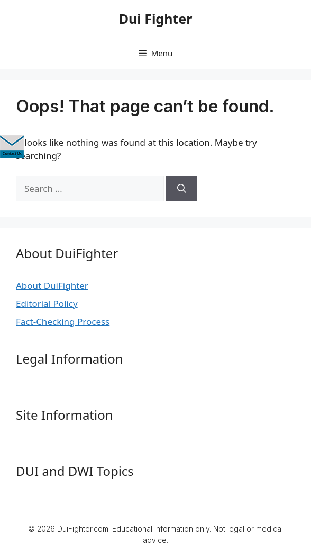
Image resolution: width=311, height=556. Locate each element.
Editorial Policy (47, 303)
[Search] (181, 188)
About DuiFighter (52, 285)
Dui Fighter (156, 19)
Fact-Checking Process (62, 321)
